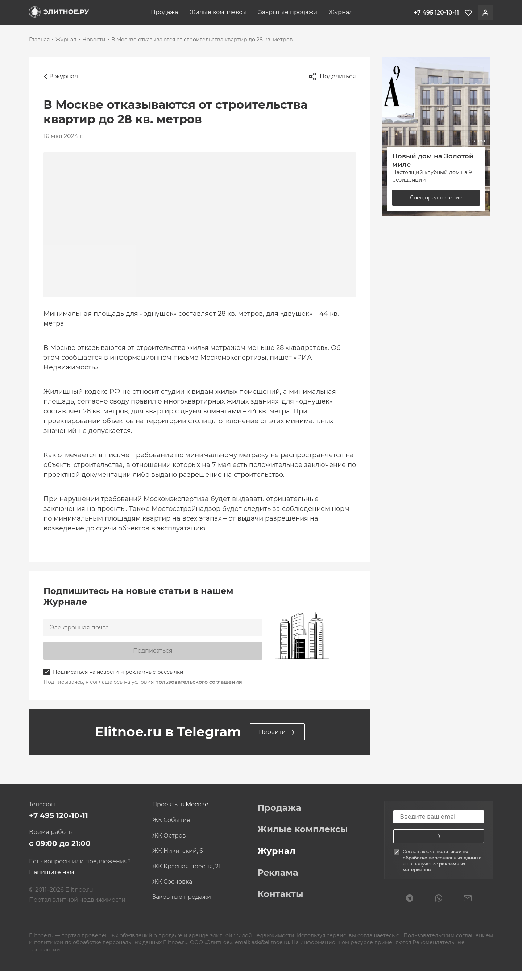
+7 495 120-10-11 (58, 815)
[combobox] (197, 804)
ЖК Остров (169, 835)
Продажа (164, 12)
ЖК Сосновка (172, 882)
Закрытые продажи (287, 12)
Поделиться (332, 76)
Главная (39, 39)
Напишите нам (51, 872)
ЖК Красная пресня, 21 (186, 866)
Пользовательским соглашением (447, 935)
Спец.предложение (436, 198)
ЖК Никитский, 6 (177, 851)
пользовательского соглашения (198, 682)
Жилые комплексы (218, 12)
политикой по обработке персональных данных (442, 854)
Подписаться (153, 650)
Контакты (280, 894)
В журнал (61, 76)
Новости (93, 39)
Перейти (277, 732)
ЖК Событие (171, 820)
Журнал (341, 12)
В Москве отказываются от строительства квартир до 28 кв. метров (202, 39)
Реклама (277, 873)
